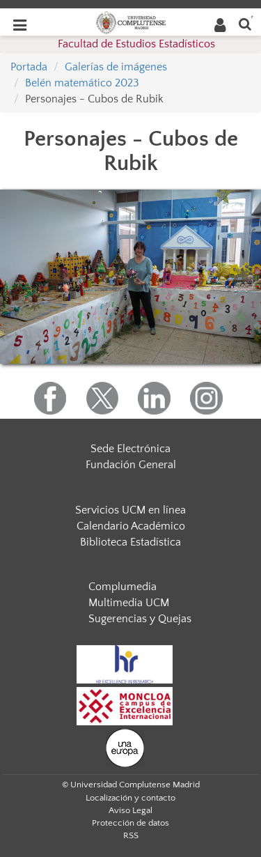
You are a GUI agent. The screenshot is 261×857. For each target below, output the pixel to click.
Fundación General (131, 464)
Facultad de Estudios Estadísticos (136, 44)
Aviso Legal (130, 810)
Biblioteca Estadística (130, 542)
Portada (28, 67)
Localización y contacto (130, 798)
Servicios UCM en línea (130, 510)
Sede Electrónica (130, 448)
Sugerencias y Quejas (139, 618)
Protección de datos (130, 823)
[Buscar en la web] (245, 23)
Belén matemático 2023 (82, 83)
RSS (131, 835)
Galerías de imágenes (116, 67)
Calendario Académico (131, 526)
